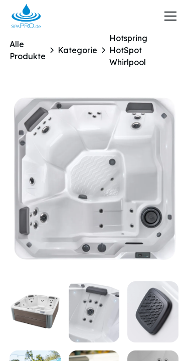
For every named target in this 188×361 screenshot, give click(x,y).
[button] (168, 16)
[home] (26, 16)
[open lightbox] (94, 179)
